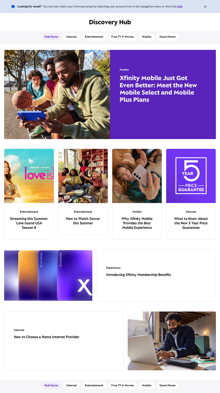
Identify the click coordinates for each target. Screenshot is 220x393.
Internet (71, 37)
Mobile (146, 37)
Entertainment (94, 37)
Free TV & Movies (122, 37)
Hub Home (51, 37)
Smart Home (168, 37)
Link (179, 6)
